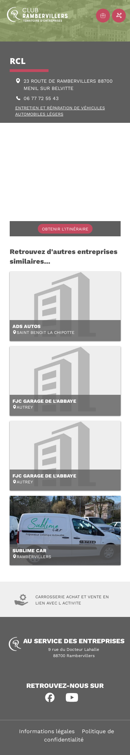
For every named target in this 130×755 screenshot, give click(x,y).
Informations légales (47, 731)
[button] (50, 697)
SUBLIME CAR (29, 550)
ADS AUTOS (26, 326)
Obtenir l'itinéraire (65, 229)
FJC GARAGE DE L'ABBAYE (44, 401)
